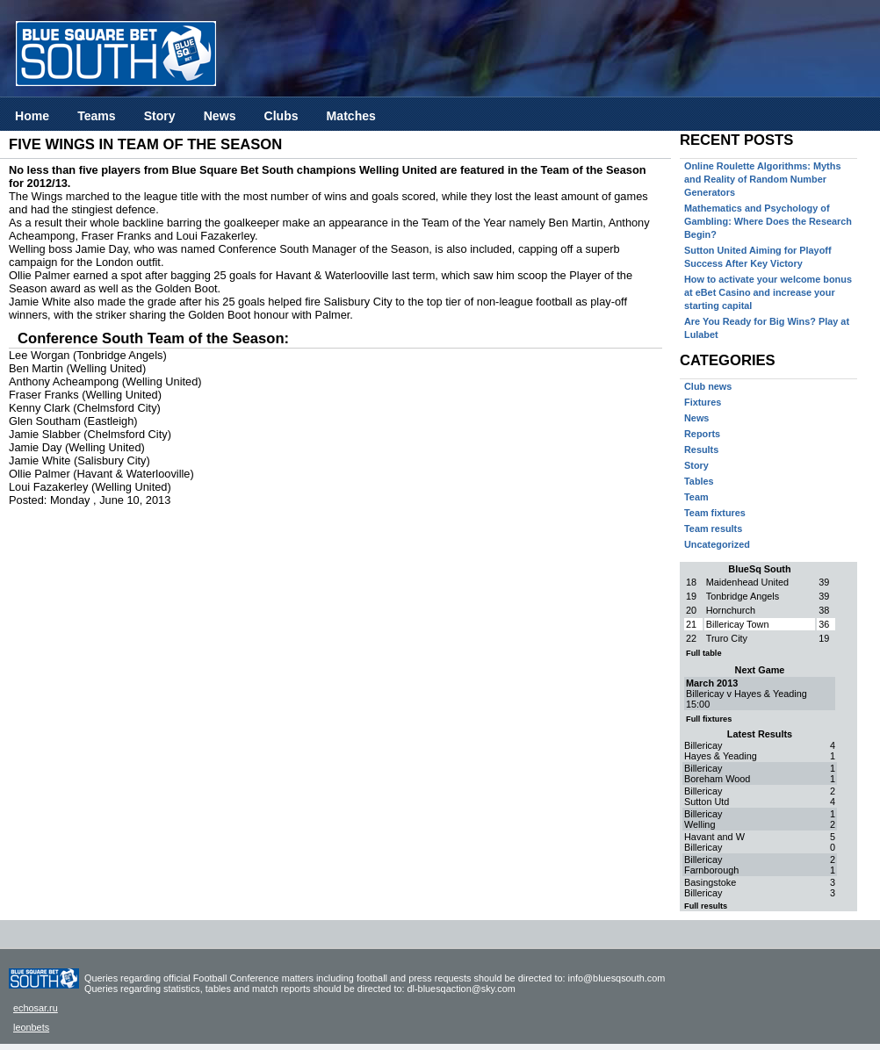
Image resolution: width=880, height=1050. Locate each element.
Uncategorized (717, 544)
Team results (713, 528)
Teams (96, 116)
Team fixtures (715, 512)
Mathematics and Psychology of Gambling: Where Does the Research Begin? (768, 221)
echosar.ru (35, 1008)
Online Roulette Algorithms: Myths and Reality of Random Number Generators (762, 179)
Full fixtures (709, 719)
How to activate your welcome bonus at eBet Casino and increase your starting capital (768, 292)
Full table (704, 653)
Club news (708, 386)
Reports (702, 433)
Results (701, 449)
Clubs (280, 116)
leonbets (31, 1027)
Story (160, 116)
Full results (705, 906)
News (220, 116)
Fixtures (702, 402)
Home (32, 116)
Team (696, 497)
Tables (699, 481)
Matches (351, 116)
